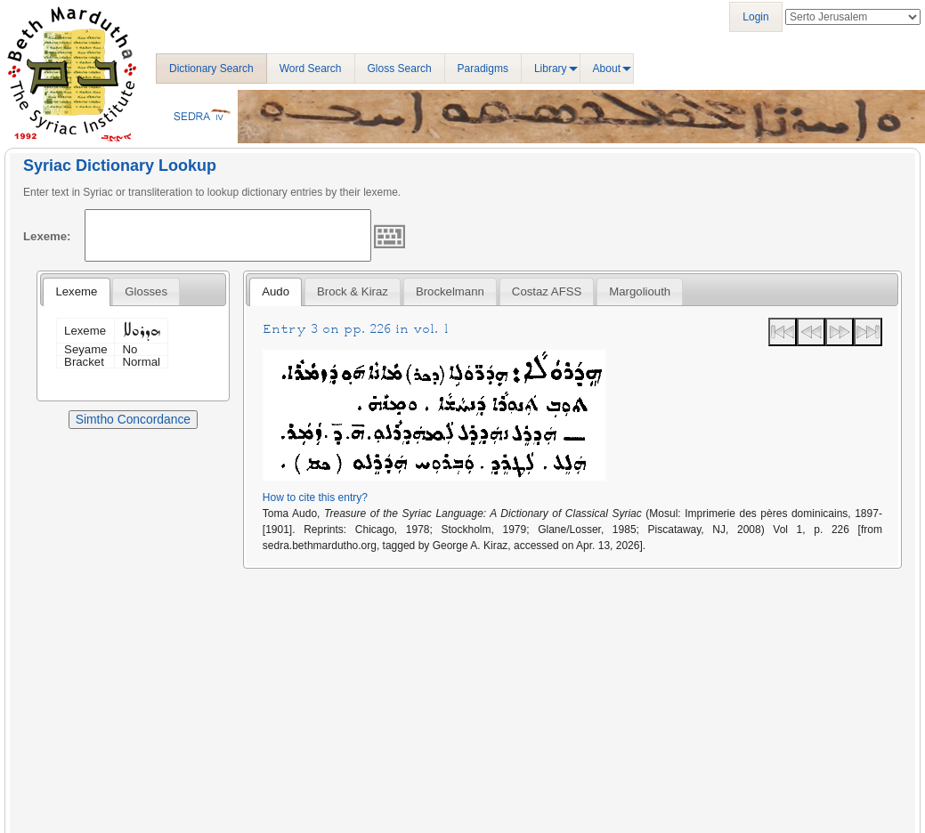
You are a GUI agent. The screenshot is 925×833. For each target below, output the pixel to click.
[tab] (76, 292)
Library (550, 68)
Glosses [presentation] (146, 291)
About (607, 68)
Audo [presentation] (275, 291)
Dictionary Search (211, 68)
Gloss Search (400, 68)
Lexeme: (47, 236)
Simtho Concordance (133, 419)
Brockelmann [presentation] (450, 291)
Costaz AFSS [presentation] (546, 291)
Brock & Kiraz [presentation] (352, 291)
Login (755, 17)
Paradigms (483, 68)
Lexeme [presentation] (76, 291)
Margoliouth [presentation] (639, 291)
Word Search (311, 68)
